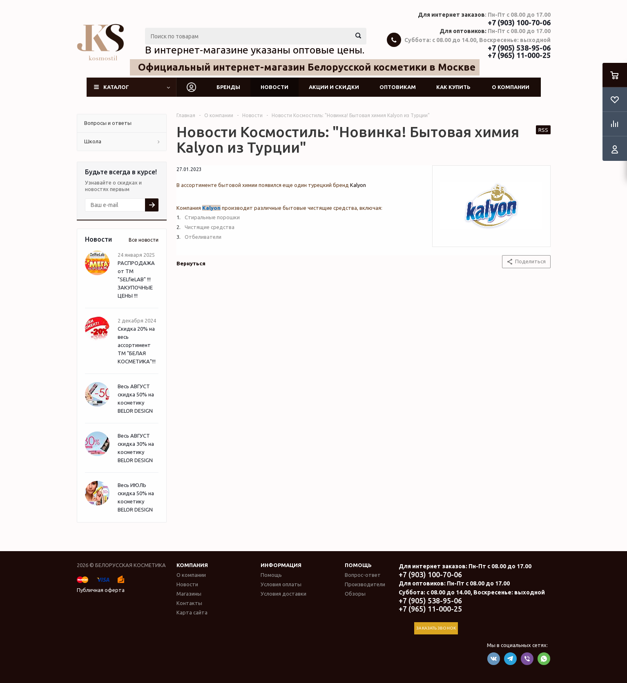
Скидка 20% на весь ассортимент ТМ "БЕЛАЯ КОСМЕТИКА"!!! (137, 345)
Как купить (453, 87)
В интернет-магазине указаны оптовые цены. (254, 50)
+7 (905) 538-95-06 (519, 47)
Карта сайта (192, 612)
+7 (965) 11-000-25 (519, 55)
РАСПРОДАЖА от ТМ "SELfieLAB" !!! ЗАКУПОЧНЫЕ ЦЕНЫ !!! (136, 279)
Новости (274, 87)
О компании (510, 87)
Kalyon (358, 185)
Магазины (188, 593)
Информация (281, 565)
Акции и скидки (334, 87)
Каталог (116, 87)
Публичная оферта (101, 590)
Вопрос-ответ (363, 575)
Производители (365, 584)
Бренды (228, 87)
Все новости (143, 239)
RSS (543, 130)
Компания (192, 565)
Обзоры (355, 593)
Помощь (358, 565)
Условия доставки (283, 593)
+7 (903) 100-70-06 (519, 22)
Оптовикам (397, 87)
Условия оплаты (281, 584)
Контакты (189, 603)
